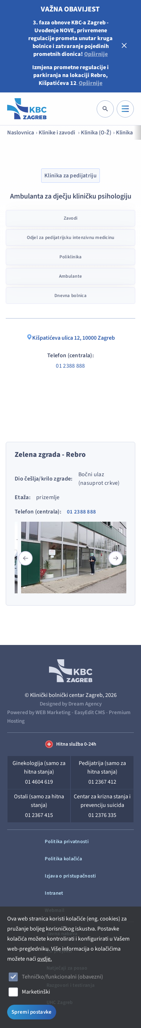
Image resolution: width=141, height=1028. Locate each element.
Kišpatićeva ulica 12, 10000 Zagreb (70, 338)
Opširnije (96, 54)
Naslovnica (20, 133)
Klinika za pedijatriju (70, 176)
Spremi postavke (31, 1012)
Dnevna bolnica (70, 295)
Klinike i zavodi (57, 133)
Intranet (54, 893)
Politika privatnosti (67, 841)
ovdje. (44, 959)
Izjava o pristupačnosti (70, 876)
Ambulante (70, 276)
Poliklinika (70, 257)
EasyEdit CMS (89, 712)
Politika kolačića (63, 858)
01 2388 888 (70, 366)
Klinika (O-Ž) (96, 133)
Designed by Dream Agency (71, 704)
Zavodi (71, 218)
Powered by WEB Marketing (38, 712)
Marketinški (36, 992)
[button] (115, 558)
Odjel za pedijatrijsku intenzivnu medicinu (71, 237)
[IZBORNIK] (125, 109)
